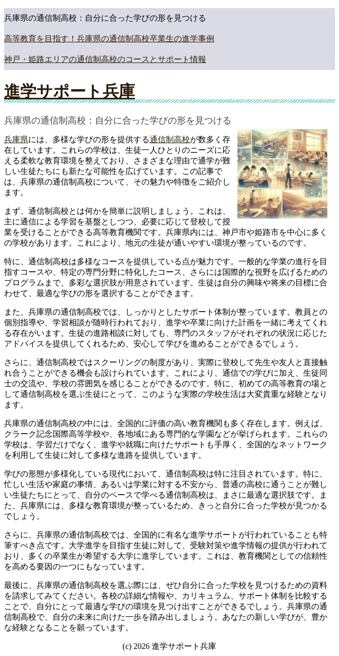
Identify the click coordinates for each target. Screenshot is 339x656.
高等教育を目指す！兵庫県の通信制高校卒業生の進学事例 (109, 38)
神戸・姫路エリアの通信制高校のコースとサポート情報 (105, 59)
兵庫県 (16, 139)
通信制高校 (170, 139)
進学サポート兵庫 (69, 91)
